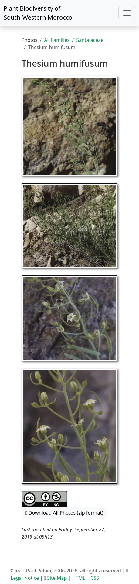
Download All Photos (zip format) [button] (64, 512)
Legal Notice (25, 578)
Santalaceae (89, 40)
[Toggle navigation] (126, 13)
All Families (57, 40)
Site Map (57, 578)
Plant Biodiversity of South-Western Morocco (38, 13)
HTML (79, 578)
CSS (94, 578)
